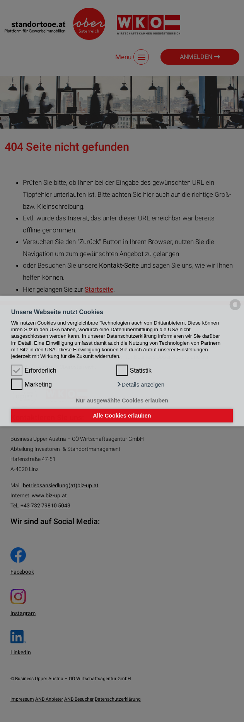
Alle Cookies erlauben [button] (122, 416)
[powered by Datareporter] (235, 310)
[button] (140, 385)
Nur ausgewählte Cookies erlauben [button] (122, 400)
